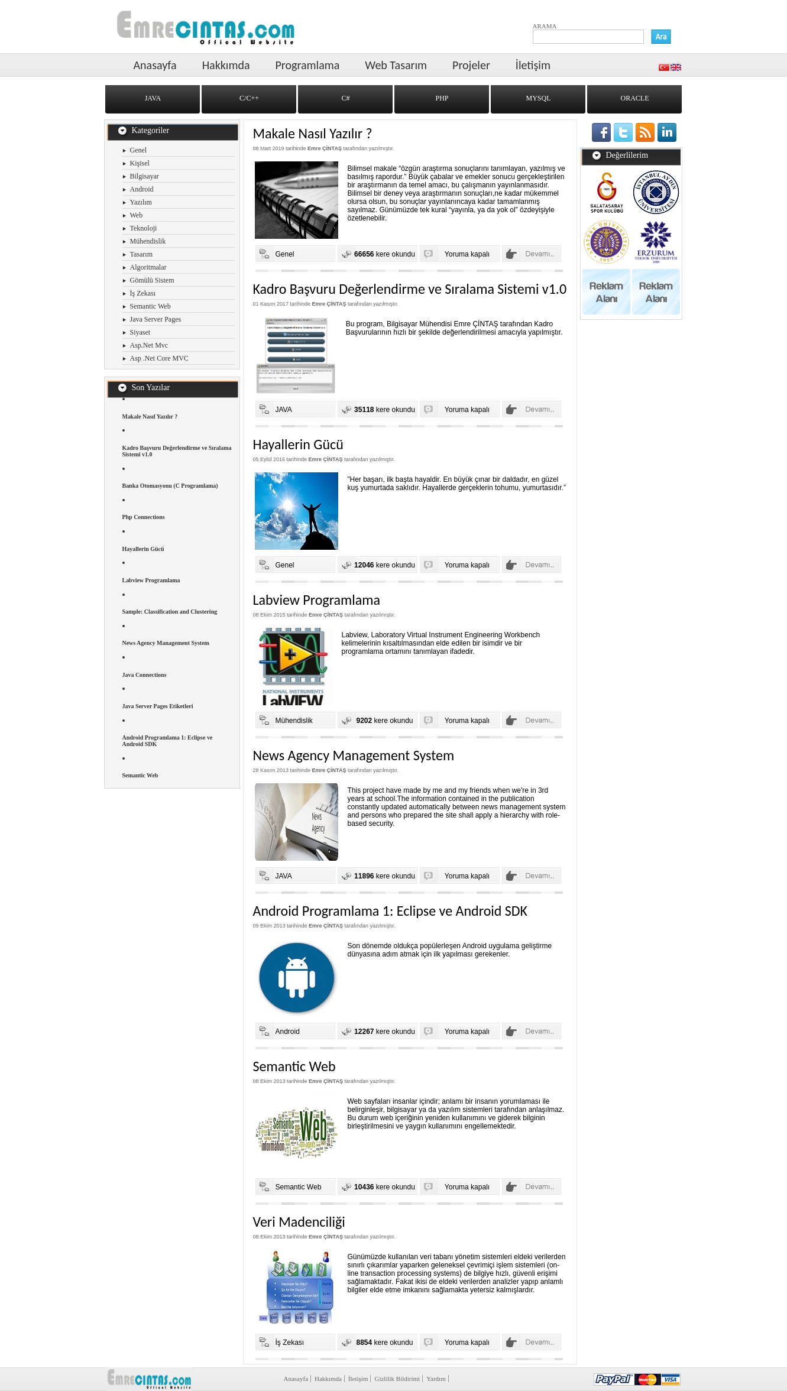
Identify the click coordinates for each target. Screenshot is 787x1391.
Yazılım (141, 202)
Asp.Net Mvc (149, 345)
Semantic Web (150, 306)
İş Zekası (143, 293)
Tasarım (141, 254)
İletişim (533, 65)
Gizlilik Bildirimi (397, 1378)
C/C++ (249, 98)
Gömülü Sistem (152, 280)
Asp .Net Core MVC (159, 358)
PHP (441, 98)
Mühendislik (148, 241)
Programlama (308, 65)
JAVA (153, 98)
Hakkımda (226, 65)
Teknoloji (143, 228)
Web (136, 215)
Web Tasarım (396, 65)
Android (142, 189)
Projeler (471, 65)
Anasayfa (155, 65)
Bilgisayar (144, 176)
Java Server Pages (156, 319)
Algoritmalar (148, 267)
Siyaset (140, 332)
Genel (138, 150)
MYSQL (538, 98)
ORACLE (635, 98)
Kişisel (140, 163)
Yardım (436, 1378)
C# (345, 98)
